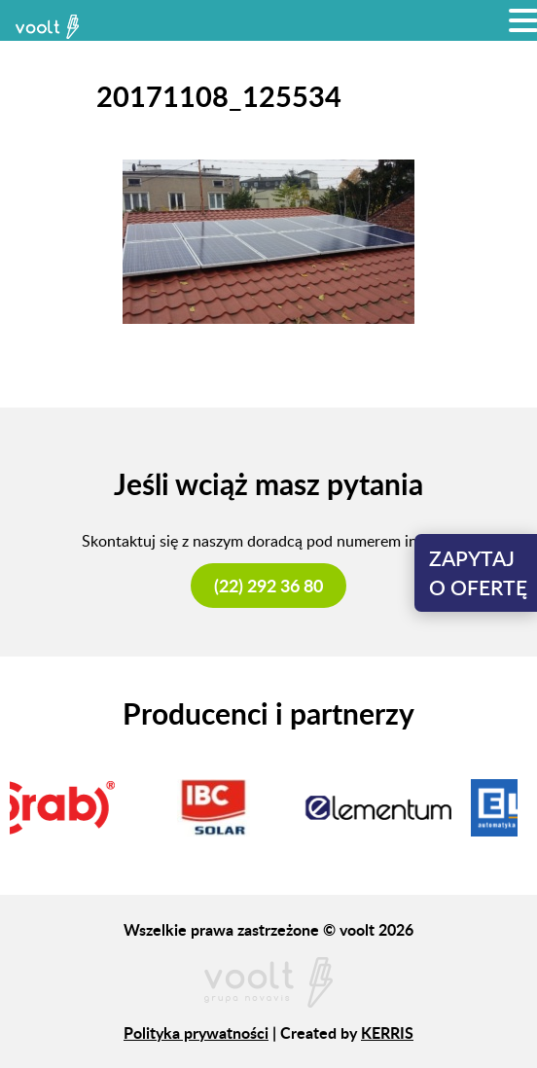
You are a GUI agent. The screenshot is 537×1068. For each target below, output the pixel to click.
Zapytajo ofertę (478, 572)
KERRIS (387, 1032)
